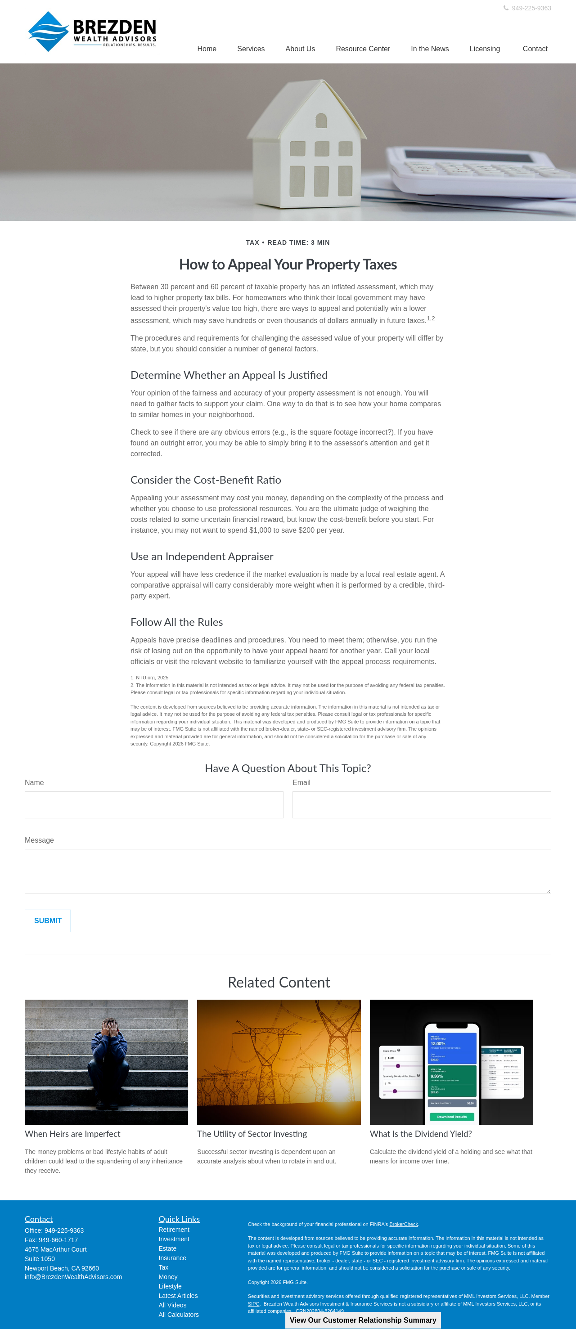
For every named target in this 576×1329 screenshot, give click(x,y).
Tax (164, 1267)
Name (34, 782)
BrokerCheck (403, 1224)
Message (39, 840)
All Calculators (179, 1314)
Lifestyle (170, 1286)
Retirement (174, 1229)
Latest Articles (178, 1295)
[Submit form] (48, 921)
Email (301, 782)
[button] (207, 49)
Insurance (172, 1258)
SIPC (254, 1304)
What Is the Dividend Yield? (421, 1134)
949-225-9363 (526, 8)
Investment (174, 1239)
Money (168, 1276)
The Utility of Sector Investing (252, 1134)
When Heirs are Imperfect (73, 1134)
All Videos (173, 1305)
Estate (168, 1248)
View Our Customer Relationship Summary (363, 1320)
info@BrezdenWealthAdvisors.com (73, 1276)
